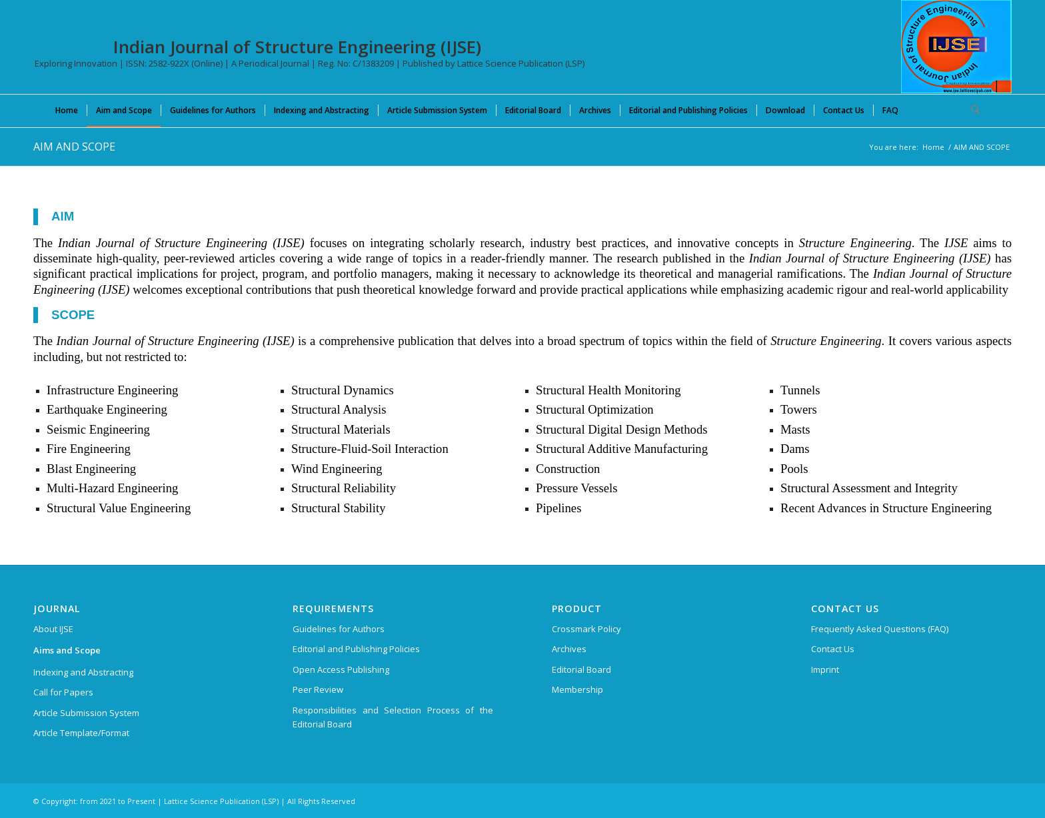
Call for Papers (63, 692)
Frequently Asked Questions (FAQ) (879, 629)
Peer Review (318, 689)
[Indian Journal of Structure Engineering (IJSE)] (956, 46)
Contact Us (832, 649)
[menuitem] (67, 110)
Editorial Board (581, 669)
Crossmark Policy (586, 629)
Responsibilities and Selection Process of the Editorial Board (393, 717)
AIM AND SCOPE (74, 146)
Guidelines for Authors (339, 629)
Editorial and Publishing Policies (356, 649)
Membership (577, 689)
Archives (569, 649)
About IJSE (53, 629)
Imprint (825, 669)
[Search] (971, 110)
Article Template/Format (81, 733)
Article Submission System (86, 713)
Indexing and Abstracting (83, 672)
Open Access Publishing (341, 669)
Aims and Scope (67, 650)
